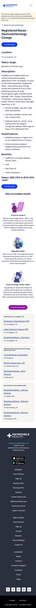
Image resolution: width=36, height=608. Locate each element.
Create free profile (18, 307)
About (18, 556)
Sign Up (18, 478)
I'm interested (9, 44)
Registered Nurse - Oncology (17, 337)
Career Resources (18, 497)
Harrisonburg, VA (11, 407)
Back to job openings (12, 25)
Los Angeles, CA (8, 57)
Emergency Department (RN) (16, 321)
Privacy (23, 600)
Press (18, 574)
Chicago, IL (9, 358)
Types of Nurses (18, 510)
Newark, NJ (9, 377)
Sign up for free (6, 18)
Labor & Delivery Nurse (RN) (16, 329)
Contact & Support (18, 565)
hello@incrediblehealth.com (18, 443)
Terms (12, 600)
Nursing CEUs (18, 488)
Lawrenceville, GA (11, 366)
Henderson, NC (10, 419)
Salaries (18, 492)
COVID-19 (18, 545)
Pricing (18, 531)
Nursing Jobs (18, 483)
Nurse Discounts (18, 506)
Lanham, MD (9, 396)
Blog (18, 579)
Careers (18, 561)
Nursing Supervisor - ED (14, 363)
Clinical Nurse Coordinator (16, 354)
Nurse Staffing (18, 540)
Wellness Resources (18, 501)
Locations (18, 570)
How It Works (18, 474)
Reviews (18, 536)
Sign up (19, 526)
